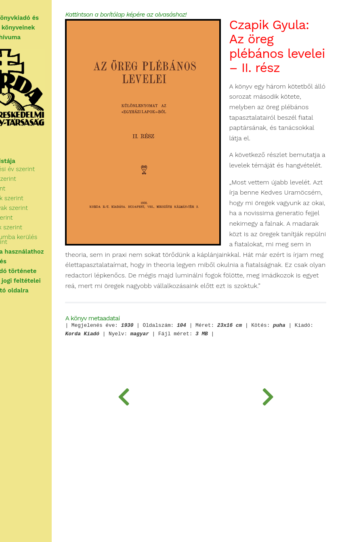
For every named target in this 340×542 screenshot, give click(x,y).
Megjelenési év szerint (45, 169)
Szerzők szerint (36, 178)
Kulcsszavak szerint (42, 208)
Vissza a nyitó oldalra (38, 290)
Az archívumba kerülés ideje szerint (47, 239)
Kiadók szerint (34, 217)
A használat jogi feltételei (44, 280)
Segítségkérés (27, 261)
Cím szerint (30, 188)
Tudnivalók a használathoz (45, 251)
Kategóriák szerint (40, 198)
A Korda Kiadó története (42, 271)
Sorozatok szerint (39, 227)
